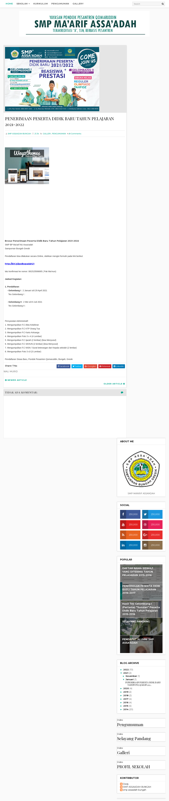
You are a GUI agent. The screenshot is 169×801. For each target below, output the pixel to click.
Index (120, 327)
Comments (75, 135)
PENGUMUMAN (59, 135)
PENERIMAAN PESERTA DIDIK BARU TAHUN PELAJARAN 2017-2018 (141, 673)
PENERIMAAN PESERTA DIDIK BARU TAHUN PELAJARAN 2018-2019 (141, 602)
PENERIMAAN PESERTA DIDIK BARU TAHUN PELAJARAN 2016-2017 (141, 197)
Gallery (78, 3)
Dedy (126, 391)
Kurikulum (41, 3)
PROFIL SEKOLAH (133, 374)
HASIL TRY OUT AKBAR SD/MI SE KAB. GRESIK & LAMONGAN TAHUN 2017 (138, 655)
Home (9, 3)
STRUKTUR (128, 475)
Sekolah (22, 3)
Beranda (124, 563)
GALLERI (47, 135)
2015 (126, 313)
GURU (125, 425)
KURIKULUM (129, 529)
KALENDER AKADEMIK (133, 430)
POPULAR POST (130, 455)
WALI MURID (129, 485)
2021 (126, 280)
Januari (130, 286)
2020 (126, 295)
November (132, 283)
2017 (126, 306)
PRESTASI (127, 460)
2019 (126, 299)
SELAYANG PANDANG (136, 228)
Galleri (123, 359)
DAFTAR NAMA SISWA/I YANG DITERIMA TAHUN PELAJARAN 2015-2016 (137, 179)
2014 (126, 316)
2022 (126, 276)
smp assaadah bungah (134, 397)
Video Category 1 (132, 495)
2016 (126, 309)
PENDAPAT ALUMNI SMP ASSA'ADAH (132, 713)
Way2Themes (32, 797)
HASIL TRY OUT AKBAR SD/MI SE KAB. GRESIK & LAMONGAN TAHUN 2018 (138, 619)
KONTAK (127, 435)
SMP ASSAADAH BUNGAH (137, 394)
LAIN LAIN (127, 440)
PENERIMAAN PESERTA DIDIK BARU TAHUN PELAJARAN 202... (143, 290)
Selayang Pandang (134, 345)
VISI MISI (127, 480)
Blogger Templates (66, 797)
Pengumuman (60, 3)
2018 (126, 302)
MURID (126, 445)
